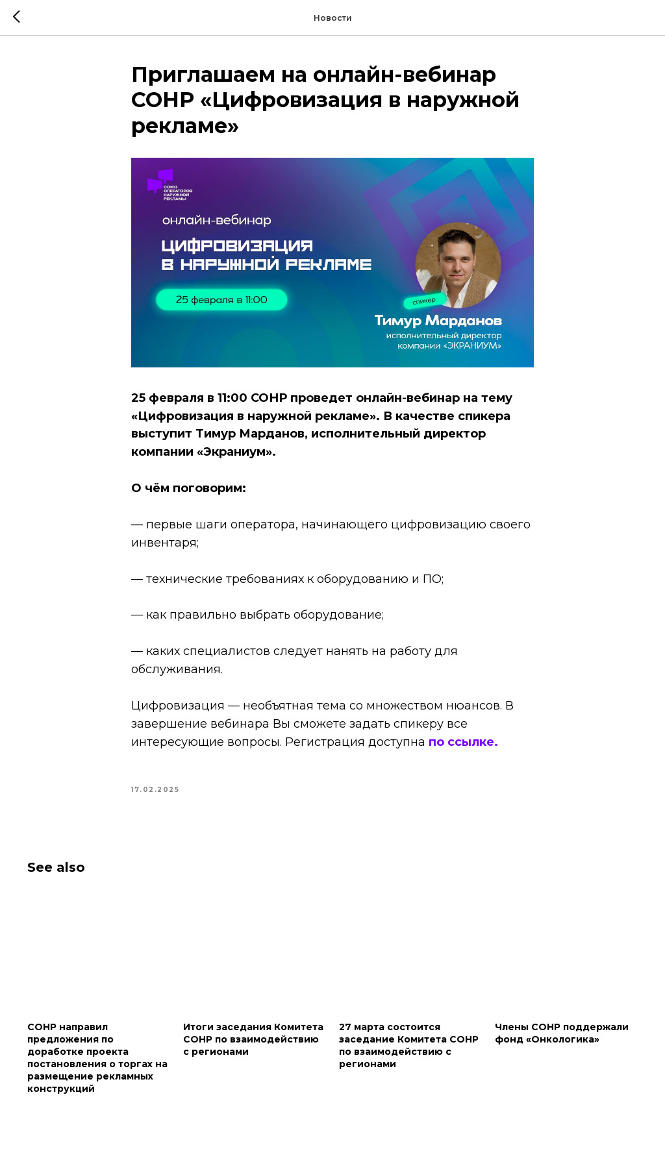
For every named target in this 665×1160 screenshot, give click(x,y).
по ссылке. (463, 742)
